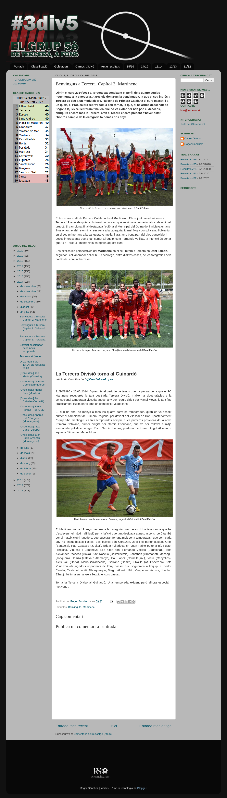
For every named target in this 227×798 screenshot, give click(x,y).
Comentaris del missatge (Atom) (93, 733)
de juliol (25, 312)
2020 (20, 250)
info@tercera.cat (190, 110)
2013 (20, 480)
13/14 (159, 66)
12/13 (173, 66)
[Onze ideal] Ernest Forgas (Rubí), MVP (33, 408)
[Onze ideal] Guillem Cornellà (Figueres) (32, 383)
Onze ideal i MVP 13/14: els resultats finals (32, 364)
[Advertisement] (25, 213)
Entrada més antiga (155, 726)
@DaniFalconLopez (99, 379)
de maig (25, 452)
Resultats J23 (189, 173)
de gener (26, 473)
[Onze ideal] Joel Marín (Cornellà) (31, 375)
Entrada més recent (72, 726)
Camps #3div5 (84, 66)
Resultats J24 (189, 168)
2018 (20, 260)
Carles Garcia (192, 138)
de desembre (28, 286)
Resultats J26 (189, 159)
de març (25, 463)
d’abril (24, 458)
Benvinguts (74, 607)
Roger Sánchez (80, 601)
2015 (20, 276)
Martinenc (89, 607)
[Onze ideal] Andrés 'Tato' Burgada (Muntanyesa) (31, 418)
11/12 (187, 66)
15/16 (130, 66)
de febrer (26, 468)
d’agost (25, 306)
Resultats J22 (189, 178)
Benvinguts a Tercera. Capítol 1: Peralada (32, 338)
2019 (20, 255)
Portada (19, 66)
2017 (20, 266)
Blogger (141, 788)
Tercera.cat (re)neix (31, 356)
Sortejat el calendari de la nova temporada (31, 348)
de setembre (28, 301)
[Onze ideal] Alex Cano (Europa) (30, 428)
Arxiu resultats (110, 66)
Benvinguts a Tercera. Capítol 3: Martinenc (33, 318)
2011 (20, 490)
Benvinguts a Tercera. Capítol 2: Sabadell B (32, 328)
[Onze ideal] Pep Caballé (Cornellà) (32, 400)
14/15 (144, 66)
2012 (20, 485)
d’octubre (26, 296)
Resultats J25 (189, 164)
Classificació (39, 66)
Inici (113, 726)
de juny (25, 447)
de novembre (28, 291)
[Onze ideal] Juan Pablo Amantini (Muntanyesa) (30, 438)
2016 (20, 271)
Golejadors (61, 66)
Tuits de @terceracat (193, 124)
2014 (20, 281)
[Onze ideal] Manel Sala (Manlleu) (31, 391)
